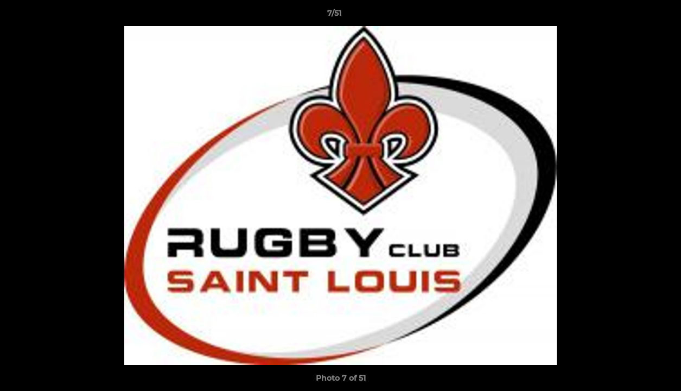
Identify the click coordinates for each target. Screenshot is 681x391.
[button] (635, 16)
